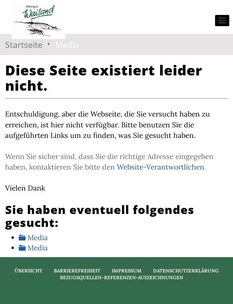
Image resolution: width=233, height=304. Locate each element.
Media (37, 237)
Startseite (24, 44)
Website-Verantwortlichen (160, 167)
